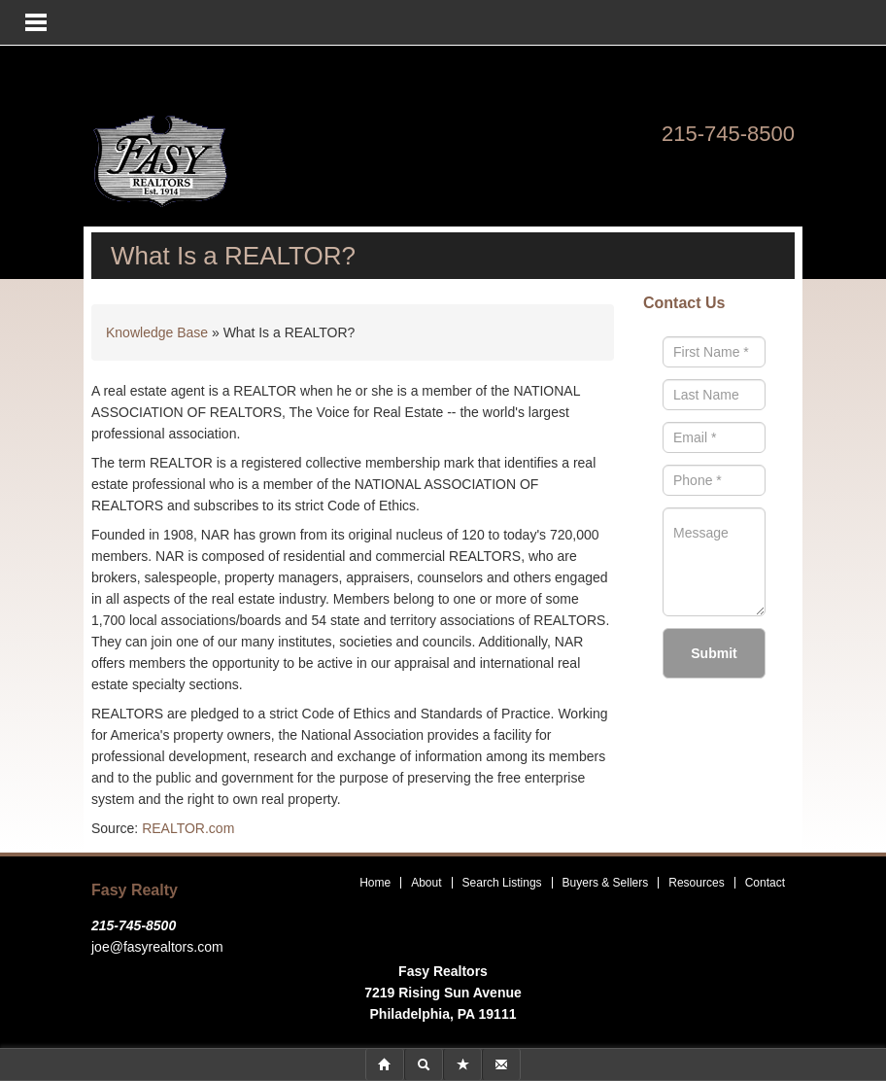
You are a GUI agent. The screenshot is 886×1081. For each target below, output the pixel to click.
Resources (696, 883)
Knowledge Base (157, 332)
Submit (713, 653)
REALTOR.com (188, 828)
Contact (765, 883)
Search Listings (502, 883)
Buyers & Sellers (605, 883)
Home (375, 883)
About (426, 883)
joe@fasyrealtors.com (157, 947)
